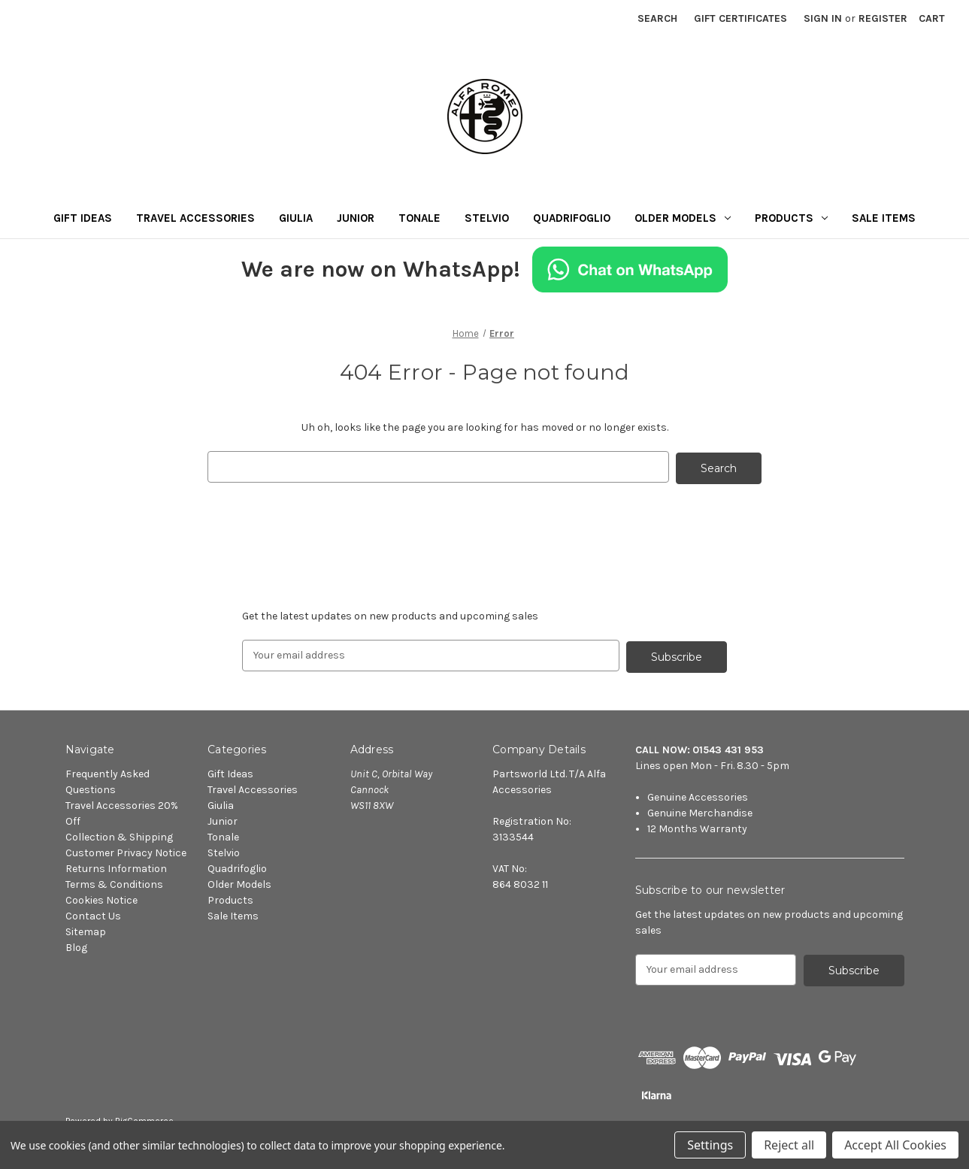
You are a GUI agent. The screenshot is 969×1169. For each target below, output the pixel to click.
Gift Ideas (82, 218)
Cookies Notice (101, 897)
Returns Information (116, 865)
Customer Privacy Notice (125, 849)
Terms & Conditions (114, 881)
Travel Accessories (195, 218)
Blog (76, 944)
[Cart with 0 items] (931, 18)
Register (882, 18)
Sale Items (884, 218)
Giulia (296, 218)
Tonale (419, 218)
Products (791, 218)
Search (657, 18)
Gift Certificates (740, 18)
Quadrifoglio (571, 218)
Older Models (682, 218)
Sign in (823, 18)
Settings (710, 1145)
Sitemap (85, 928)
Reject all (789, 1145)
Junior (355, 218)
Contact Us (93, 913)
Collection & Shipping (119, 834)
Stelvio (487, 218)
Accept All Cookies (895, 1145)
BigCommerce (144, 1117)
